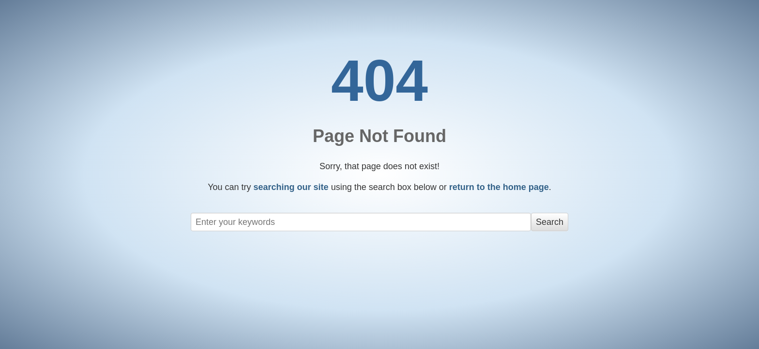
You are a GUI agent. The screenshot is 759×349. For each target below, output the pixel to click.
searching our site (291, 187)
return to (499, 187)
